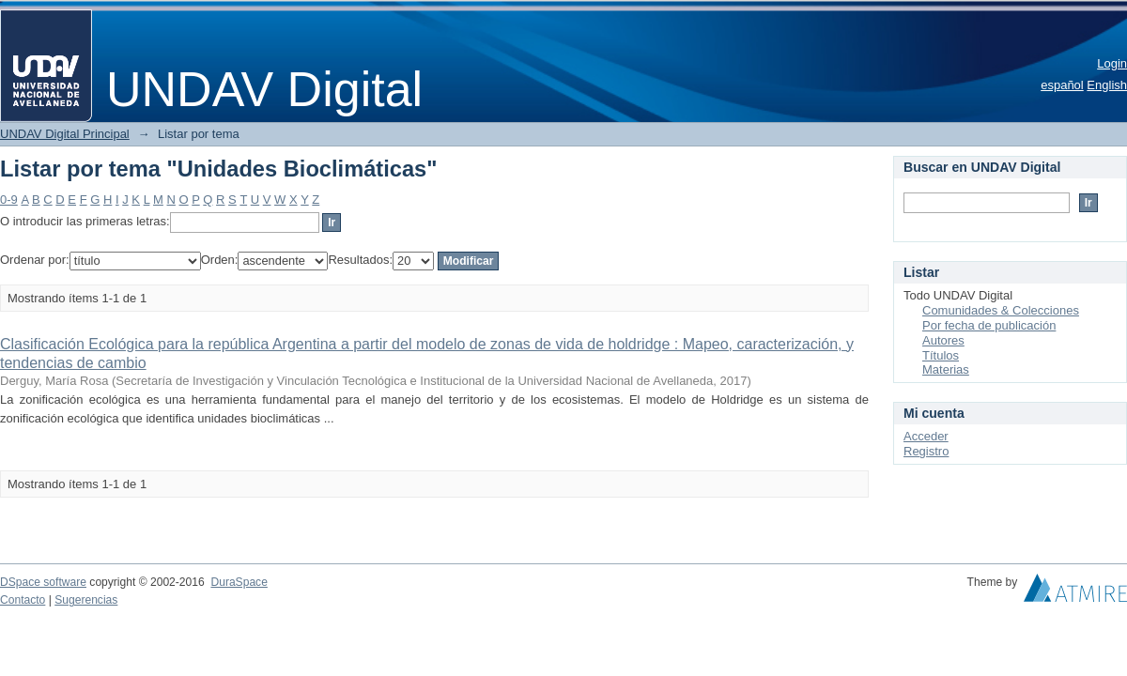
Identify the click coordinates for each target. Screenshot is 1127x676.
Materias (945, 369)
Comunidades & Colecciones (1000, 310)
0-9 (9, 199)
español (1062, 85)
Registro (926, 451)
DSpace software (43, 582)
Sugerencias (85, 600)
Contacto (22, 600)
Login (1112, 63)
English (1107, 85)
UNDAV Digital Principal (65, 134)
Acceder (926, 436)
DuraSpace (238, 582)
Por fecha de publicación (989, 325)
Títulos (940, 355)
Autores (943, 340)
